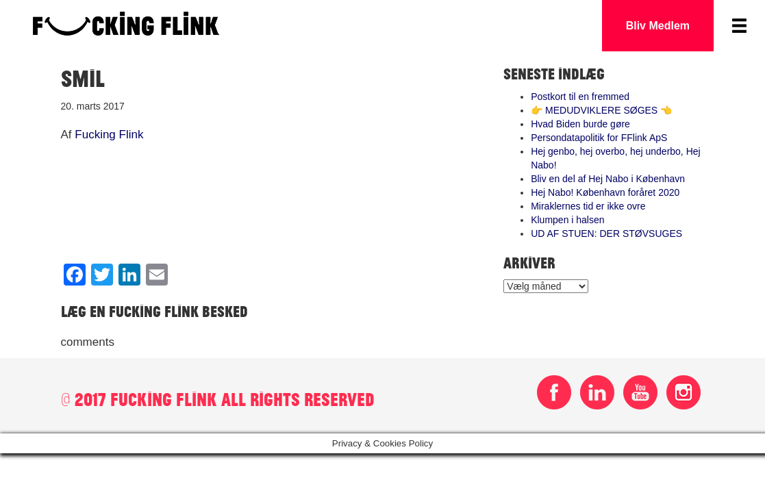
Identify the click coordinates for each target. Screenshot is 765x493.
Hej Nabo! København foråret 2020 (605, 192)
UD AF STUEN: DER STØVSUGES (606, 233)
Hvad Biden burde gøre (580, 123)
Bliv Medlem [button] (658, 25)
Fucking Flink (109, 134)
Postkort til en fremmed (580, 96)
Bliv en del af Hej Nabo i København (608, 178)
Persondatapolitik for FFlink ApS (599, 137)
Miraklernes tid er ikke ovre (588, 206)
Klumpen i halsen (567, 219)
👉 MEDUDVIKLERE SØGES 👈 (601, 110)
